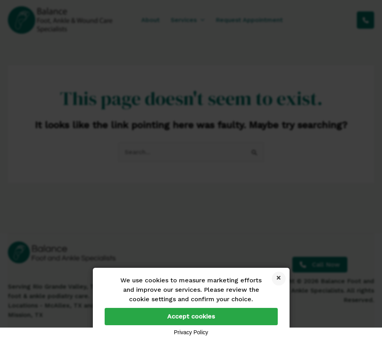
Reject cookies (279, 278)
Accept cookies (191, 316)
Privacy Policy (191, 332)
